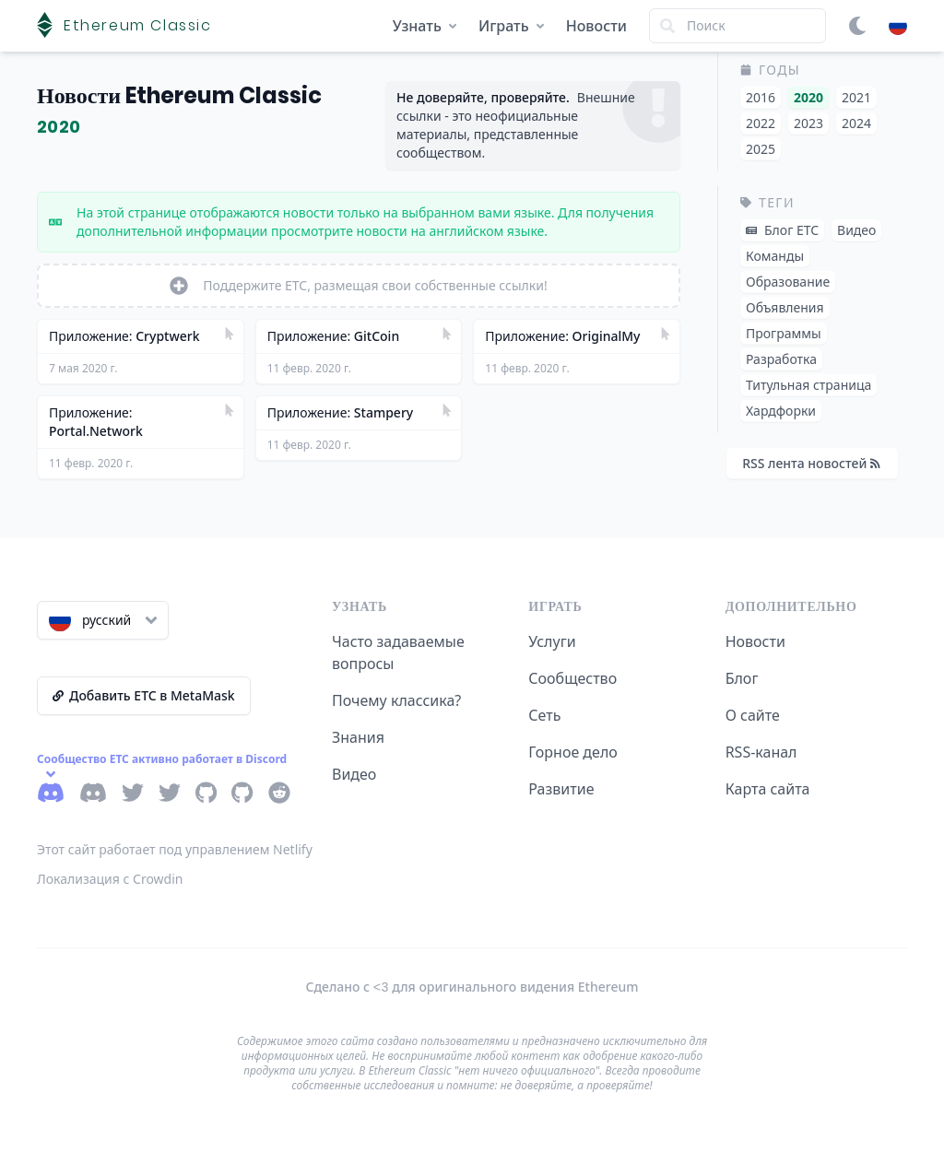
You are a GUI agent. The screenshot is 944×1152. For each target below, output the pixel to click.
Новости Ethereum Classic (179, 95)
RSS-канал (761, 752)
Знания (358, 737)
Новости (596, 26)
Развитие (561, 789)
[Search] (737, 25)
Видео (354, 774)
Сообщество (572, 678)
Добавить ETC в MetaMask (144, 695)
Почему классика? (396, 700)
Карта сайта (768, 789)
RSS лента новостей (811, 463)
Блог (742, 678)
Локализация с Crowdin (110, 879)
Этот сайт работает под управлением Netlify (175, 849)
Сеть (544, 715)
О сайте (753, 715)
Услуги (551, 641)
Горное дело (572, 752)
